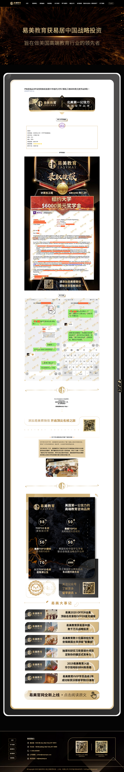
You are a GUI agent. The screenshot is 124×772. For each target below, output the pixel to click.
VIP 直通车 (64, 3)
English (111, 3)
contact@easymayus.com (44, 754)
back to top (120, 390)
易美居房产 (94, 3)
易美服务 (42, 3)
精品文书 (72, 3)
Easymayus (15, 3)
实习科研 (57, 3)
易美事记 (34, 3)
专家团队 (49, 3)
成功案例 (79, 3)
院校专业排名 (86, 3)
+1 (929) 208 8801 (35, 750)
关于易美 (101, 3)
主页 (27, 3)
